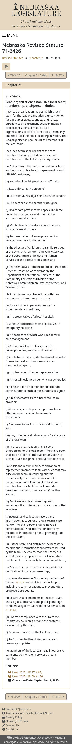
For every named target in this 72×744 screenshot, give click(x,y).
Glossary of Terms (15, 721)
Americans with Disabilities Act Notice (27, 713)
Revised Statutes (12, 58)
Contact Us (10, 725)
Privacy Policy (12, 717)
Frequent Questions (16, 709)
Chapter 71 (37, 58)
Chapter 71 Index (36, 75)
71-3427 (57, 76)
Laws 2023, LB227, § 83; (27, 672)
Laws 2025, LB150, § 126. (27, 676)
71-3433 (11, 610)
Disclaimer (10, 729)
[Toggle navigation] (10, 35)
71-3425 (14, 76)
